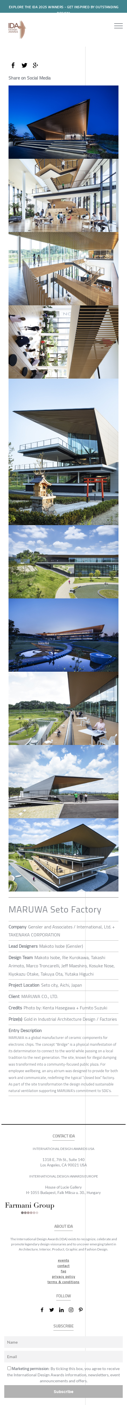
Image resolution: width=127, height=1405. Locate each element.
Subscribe (64, 1391)
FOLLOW (63, 1296)
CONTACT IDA (64, 1136)
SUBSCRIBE (63, 1326)
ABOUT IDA (63, 1226)
